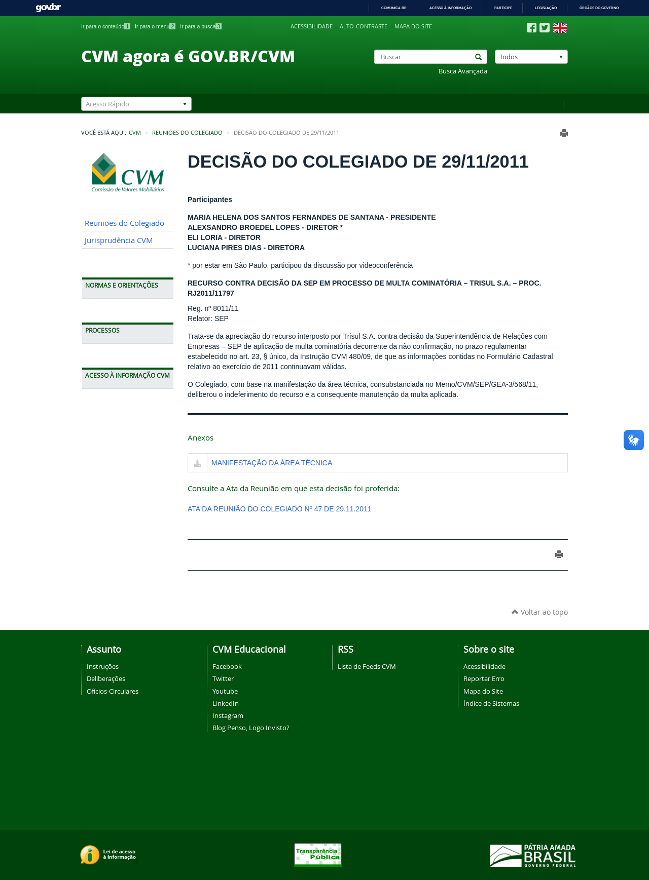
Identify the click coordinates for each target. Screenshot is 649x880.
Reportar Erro (483, 678)
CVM (135, 132)
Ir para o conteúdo (105, 26)
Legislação (546, 8)
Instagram (227, 715)
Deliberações (106, 678)
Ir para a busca (201, 26)
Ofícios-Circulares (112, 691)
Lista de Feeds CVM (367, 666)
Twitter (223, 678)
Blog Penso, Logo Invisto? (251, 727)
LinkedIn (225, 703)
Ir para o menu (155, 26)
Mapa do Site (483, 691)
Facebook (227, 666)
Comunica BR (394, 8)
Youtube (225, 691)
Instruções (103, 666)
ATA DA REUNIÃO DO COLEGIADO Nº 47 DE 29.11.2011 (280, 509)
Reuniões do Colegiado (187, 132)
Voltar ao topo (540, 612)
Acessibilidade (312, 26)
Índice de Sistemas (491, 703)
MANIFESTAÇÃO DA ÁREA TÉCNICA (271, 463)
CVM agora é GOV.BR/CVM (188, 55)
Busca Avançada (463, 71)
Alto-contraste (363, 26)
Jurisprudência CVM (119, 240)
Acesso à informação (450, 8)
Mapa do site (413, 26)
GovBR (48, 8)
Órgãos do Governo (599, 8)
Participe (503, 8)
